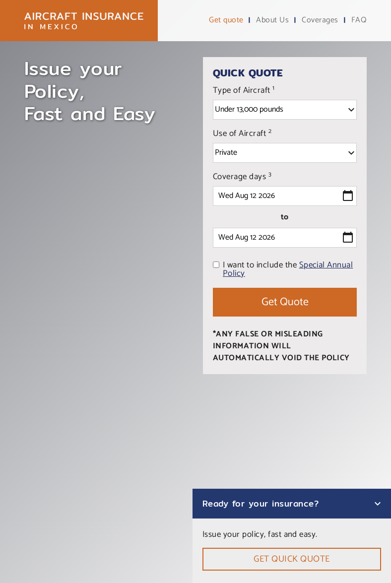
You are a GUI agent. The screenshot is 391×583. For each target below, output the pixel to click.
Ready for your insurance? (260, 503)
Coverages (320, 20)
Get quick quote (291, 559)
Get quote (226, 20)
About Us (272, 20)
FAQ (359, 20)
